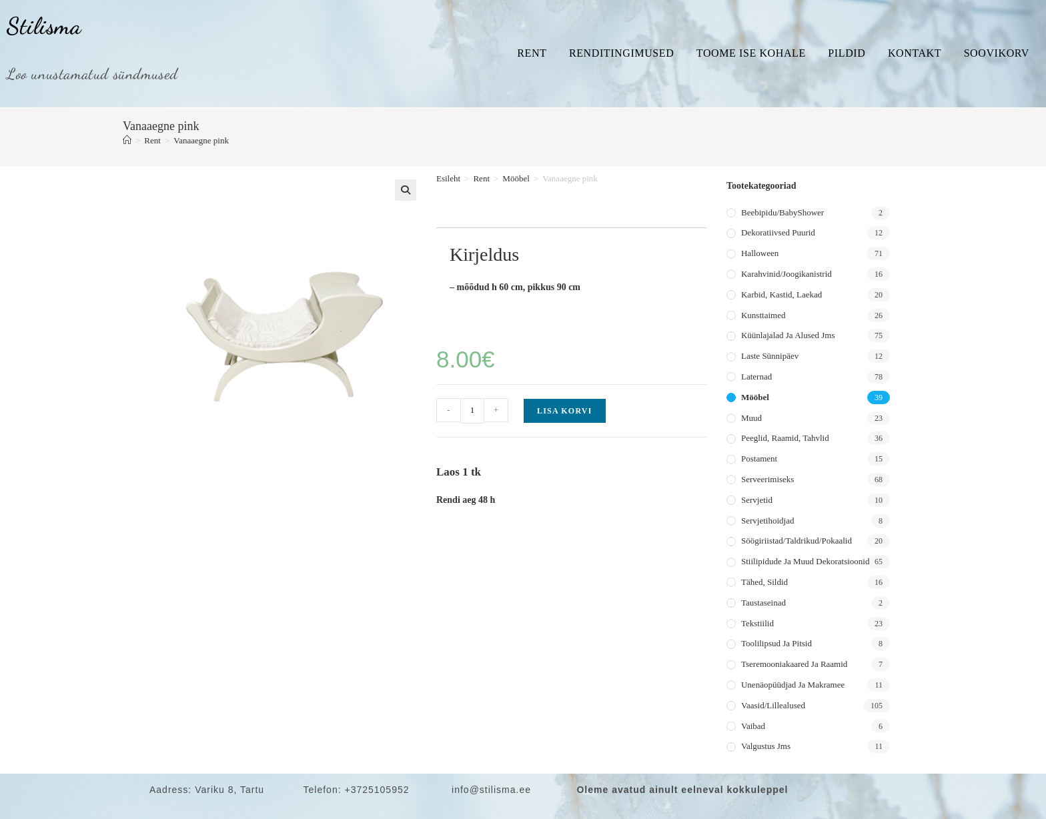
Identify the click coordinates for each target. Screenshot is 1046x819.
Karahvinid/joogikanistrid (786, 274)
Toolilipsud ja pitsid (776, 643)
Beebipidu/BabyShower (782, 212)
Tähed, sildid (764, 582)
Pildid (846, 53)
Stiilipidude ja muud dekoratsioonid (805, 561)
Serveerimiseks (767, 479)
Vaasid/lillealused (773, 705)
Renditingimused (621, 53)
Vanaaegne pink (201, 140)
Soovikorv (996, 53)
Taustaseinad (763, 603)
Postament (759, 459)
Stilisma (44, 26)
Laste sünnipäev (770, 356)
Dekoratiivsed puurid (778, 232)
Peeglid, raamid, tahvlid (785, 438)
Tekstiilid (757, 623)
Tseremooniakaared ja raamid (794, 664)
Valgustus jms (766, 746)
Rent (531, 53)
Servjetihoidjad (767, 521)
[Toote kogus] (472, 411)
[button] (405, 190)
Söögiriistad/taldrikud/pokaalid (796, 541)
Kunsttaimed (763, 315)
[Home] (127, 140)
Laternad (756, 376)
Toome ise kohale (751, 53)
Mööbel (515, 178)
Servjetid (756, 500)
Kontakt (914, 53)
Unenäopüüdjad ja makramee (793, 685)
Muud (751, 418)
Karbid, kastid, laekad (781, 294)
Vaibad (753, 726)
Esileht (448, 178)
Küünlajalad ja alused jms (788, 335)
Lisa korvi (564, 411)
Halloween (759, 253)
